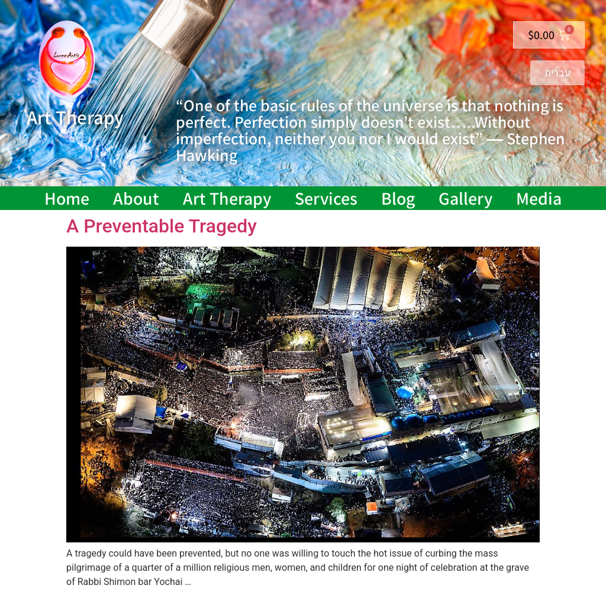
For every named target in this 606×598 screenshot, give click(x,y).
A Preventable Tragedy (161, 226)
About (136, 198)
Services (326, 198)
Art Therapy (227, 198)
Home (66, 198)
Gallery (465, 198)
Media (539, 198)
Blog (398, 198)
